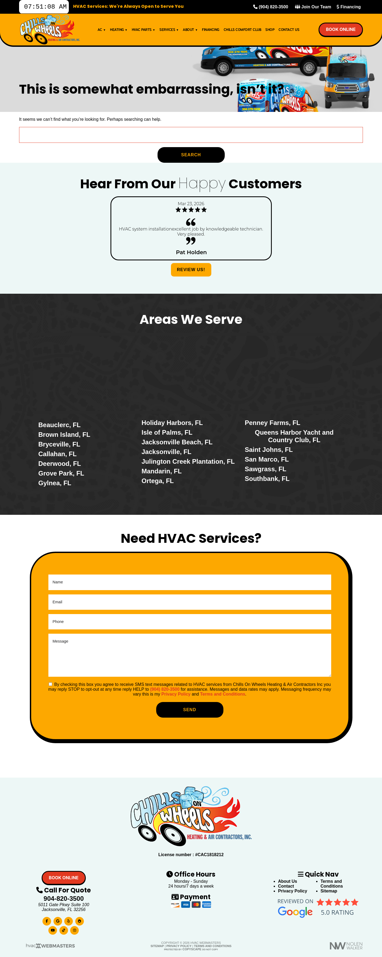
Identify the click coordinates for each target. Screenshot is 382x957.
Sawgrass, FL (266, 469)
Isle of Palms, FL (167, 432)
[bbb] (79, 920)
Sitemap (328, 891)
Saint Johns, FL (269, 449)
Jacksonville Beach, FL (177, 442)
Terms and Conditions (222, 694)
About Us (287, 881)
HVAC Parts (143, 31)
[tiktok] (63, 929)
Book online (341, 31)
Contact (286, 886)
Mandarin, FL (162, 471)
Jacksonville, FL (166, 451)
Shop (269, 31)
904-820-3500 (64, 898)
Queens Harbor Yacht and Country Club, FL (294, 436)
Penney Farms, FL (273, 422)
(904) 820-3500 (270, 7)
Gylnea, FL (55, 483)
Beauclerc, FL (59, 424)
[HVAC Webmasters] (50, 947)
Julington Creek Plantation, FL (188, 461)
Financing (349, 7)
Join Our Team (313, 7)
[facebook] (46, 920)
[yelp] (68, 920)
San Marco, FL (267, 459)
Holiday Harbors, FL (172, 422)
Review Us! (191, 269)
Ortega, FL (158, 480)
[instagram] (74, 929)
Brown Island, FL (64, 434)
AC (102, 31)
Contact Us (289, 31)
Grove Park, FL (61, 473)
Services (168, 31)
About (190, 31)
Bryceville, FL (59, 444)
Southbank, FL (267, 478)
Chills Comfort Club (242, 31)
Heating (118, 31)
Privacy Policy (176, 694)
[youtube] (52, 929)
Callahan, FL (57, 454)
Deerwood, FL (59, 463)
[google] (57, 920)
